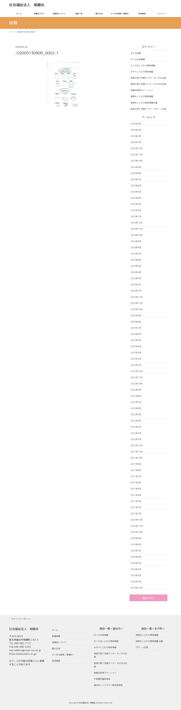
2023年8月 (136, 321)
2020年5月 (136, 563)
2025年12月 (137, 148)
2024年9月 (136, 241)
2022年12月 (137, 371)
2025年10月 (137, 160)
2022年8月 (136, 396)
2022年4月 (136, 420)
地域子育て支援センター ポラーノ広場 (148, 108)
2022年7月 (136, 402)
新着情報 (56, 636)
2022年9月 (136, 389)
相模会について (59, 642)
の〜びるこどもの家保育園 (143, 65)
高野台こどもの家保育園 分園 (149, 641)
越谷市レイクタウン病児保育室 (108, 685)
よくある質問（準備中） (63, 654)
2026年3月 (136, 129)
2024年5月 (136, 266)
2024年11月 (137, 228)
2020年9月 (136, 538)
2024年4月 (136, 272)
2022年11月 (137, 377)
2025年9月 (136, 167)
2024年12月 (137, 222)
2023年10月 (137, 309)
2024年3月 (136, 278)
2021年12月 (137, 445)
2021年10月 (137, 457)
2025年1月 (136, 216)
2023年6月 (136, 334)
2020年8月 (136, 544)
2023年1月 (136, 365)
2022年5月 (136, 414)
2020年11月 (137, 525)
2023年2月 (136, 358)
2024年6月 (136, 259)
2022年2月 (136, 433)
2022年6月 (136, 408)
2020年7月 (136, 550)
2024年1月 (136, 290)
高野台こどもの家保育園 (142, 96)
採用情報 (56, 660)
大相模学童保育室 (102, 679)
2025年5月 (136, 191)
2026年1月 (136, 142)
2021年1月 (136, 513)
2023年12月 (137, 297)
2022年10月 (137, 383)
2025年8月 (136, 173)
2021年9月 (136, 464)
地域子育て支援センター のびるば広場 (148, 84)
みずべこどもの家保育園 (142, 71)
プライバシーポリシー (21, 618)
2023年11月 (137, 303)
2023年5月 (136, 340)
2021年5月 (136, 488)
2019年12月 (137, 587)
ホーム (55, 630)
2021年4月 (136, 495)
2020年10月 (137, 532)
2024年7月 (136, 253)
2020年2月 (136, 581)
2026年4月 (136, 123)
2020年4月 (136, 569)
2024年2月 (136, 284)
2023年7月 (136, 327)
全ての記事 (136, 53)
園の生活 (56, 648)
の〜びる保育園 (138, 59)
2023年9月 (136, 315)
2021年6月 (136, 482)
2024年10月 (137, 235)
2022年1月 (136, 439)
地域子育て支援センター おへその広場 (148, 77)
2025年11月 (137, 154)
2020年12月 (137, 519)
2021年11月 (137, 451)
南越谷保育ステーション (142, 90)
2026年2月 (136, 136)
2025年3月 (136, 204)
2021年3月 (136, 501)
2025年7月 (136, 179)
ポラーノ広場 (142, 647)
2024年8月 (136, 247)
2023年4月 (136, 346)
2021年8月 (136, 470)
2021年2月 (136, 507)
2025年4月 (136, 198)
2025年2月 (136, 210)
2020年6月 (136, 556)
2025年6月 (136, 185)
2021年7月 (136, 476)
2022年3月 (136, 426)
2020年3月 (136, 575)
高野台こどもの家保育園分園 (144, 102)
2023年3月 (136, 352)
